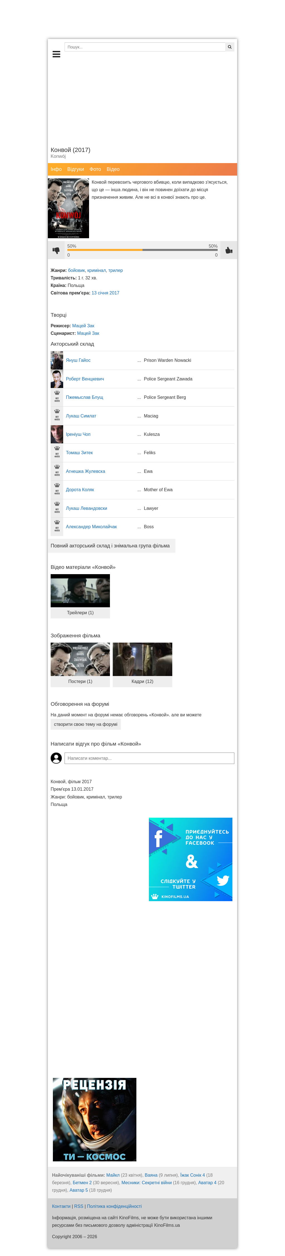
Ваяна (151, 1175)
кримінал (96, 270)
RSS (78, 1206)
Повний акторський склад (110, 546)
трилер (115, 270)
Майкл (113, 1175)
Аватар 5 (79, 1190)
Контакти (61, 1206)
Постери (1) (80, 681)
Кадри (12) (142, 681)
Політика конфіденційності (114, 1206)
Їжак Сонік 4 (192, 1175)
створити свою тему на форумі (85, 724)
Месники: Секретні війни (146, 1182)
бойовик (76, 270)
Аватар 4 (207, 1182)
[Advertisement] (142, 101)
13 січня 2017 (105, 293)
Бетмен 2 (82, 1182)
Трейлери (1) (80, 612)
